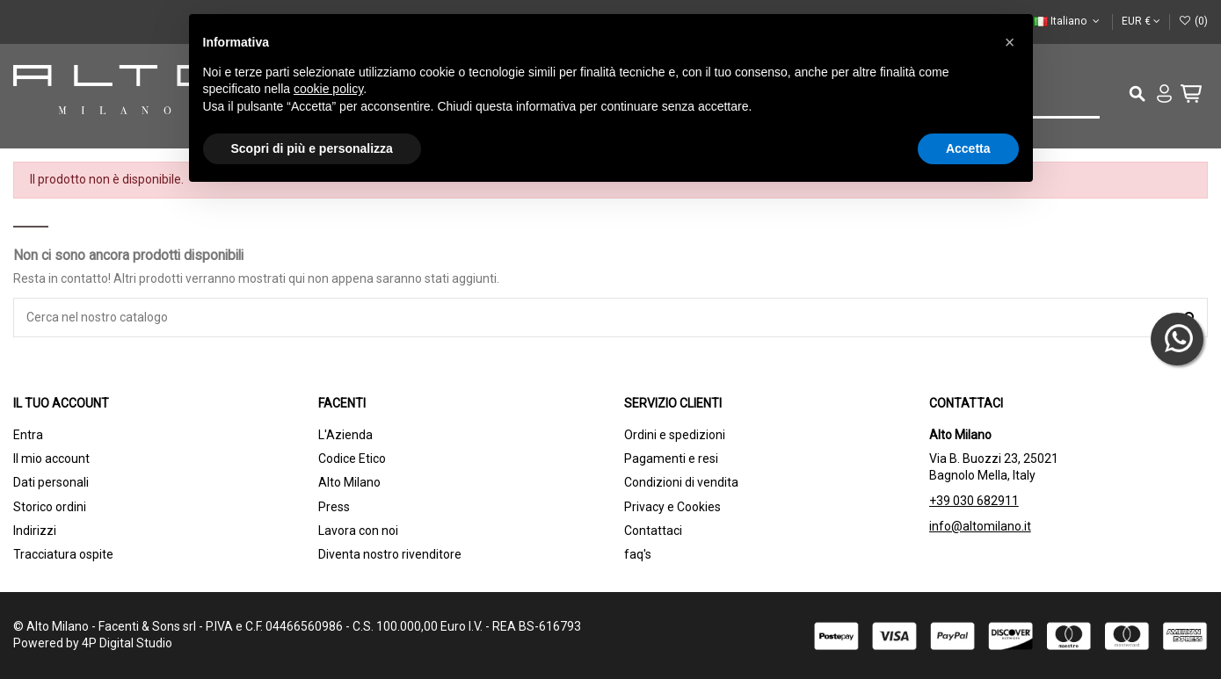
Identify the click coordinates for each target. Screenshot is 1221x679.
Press (334, 507)
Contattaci (653, 531)
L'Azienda (345, 435)
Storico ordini (49, 507)
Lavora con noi (358, 531)
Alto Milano (349, 482)
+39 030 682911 (974, 501)
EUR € (1141, 21)
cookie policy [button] (328, 89)
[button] (1010, 42)
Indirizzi (34, 531)
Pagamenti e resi (671, 458)
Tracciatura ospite (63, 554)
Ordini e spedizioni (674, 435)
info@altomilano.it (980, 526)
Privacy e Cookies (672, 507)
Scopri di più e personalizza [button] (312, 148)
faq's (637, 554)
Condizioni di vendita (681, 482)
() (1193, 21)
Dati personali (51, 482)
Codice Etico (352, 458)
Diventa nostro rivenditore (390, 554)
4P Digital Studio (127, 643)
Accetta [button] (968, 148)
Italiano (1068, 21)
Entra (28, 435)
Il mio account (51, 458)
